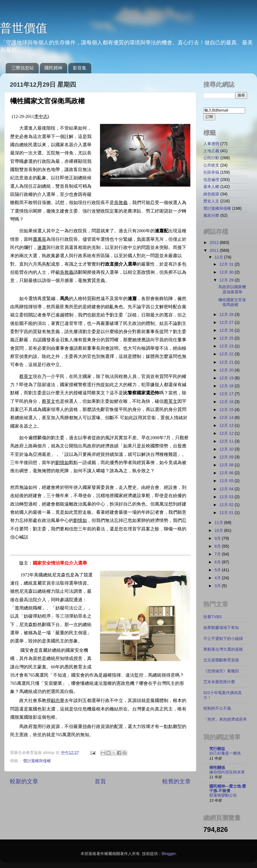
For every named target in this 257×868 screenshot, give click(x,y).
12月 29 (227, 280)
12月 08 (227, 465)
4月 (218, 578)
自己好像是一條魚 (225, 753)
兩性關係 (217, 767)
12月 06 (227, 473)
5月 (218, 570)
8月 (218, 546)
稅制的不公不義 (217, 708)
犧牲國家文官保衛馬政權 (232, 302)
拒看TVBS (212, 617)
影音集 (79, 67)
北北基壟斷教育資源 (221, 660)
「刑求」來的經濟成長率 (225, 719)
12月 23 (227, 346)
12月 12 (227, 433)
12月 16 (227, 401)
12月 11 (227, 441)
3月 (218, 585)
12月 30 (227, 272)
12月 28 (227, 314)
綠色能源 (211, 194)
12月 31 (227, 264)
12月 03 (227, 497)
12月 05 (227, 480)
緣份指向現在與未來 (227, 772)
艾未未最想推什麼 (219, 681)
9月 (218, 538)
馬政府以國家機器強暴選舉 (232, 289)
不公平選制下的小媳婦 (223, 638)
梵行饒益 (217, 748)
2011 (215, 250)
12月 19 (227, 378)
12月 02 (227, 504)
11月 (219, 522)
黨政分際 (211, 215)
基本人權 (211, 186)
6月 (218, 562)
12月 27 (227, 322)
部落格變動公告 (223, 795)
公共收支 (211, 165)
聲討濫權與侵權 (37, 760)
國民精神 (53, 67)
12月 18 (227, 386)
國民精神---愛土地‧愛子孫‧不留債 (227, 788)
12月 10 (227, 449)
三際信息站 (22, 67)
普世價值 (23, 28)
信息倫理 (211, 179)
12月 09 (227, 457)
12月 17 (227, 394)
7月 (218, 554)
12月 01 (227, 512)
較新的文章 (24, 781)
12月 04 (227, 489)
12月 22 (227, 354)
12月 (219, 257)
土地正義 (211, 150)
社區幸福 (211, 172)
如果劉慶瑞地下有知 (221, 627)
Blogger (169, 853)
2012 (215, 242)
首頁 (100, 781)
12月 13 (227, 425)
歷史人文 (211, 201)
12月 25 (227, 338)
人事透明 (211, 143)
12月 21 (227, 362)
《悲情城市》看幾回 (221, 671)
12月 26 (227, 330)
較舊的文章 (176, 781)
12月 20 (227, 370)
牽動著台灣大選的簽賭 (223, 649)
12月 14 (227, 417)
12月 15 (227, 409)
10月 (219, 530)
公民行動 (211, 158)
